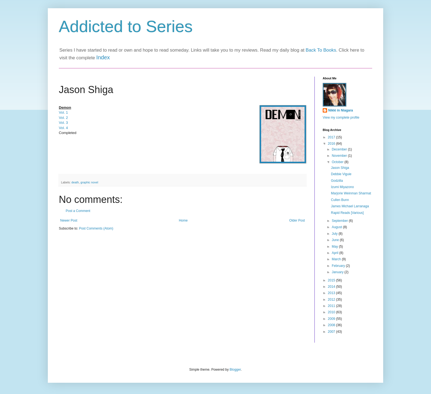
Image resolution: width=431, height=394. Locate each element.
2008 (332, 325)
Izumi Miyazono (342, 187)
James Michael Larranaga (350, 206)
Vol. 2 (63, 118)
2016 (332, 144)
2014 (332, 287)
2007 (332, 332)
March (337, 259)
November (340, 156)
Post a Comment (78, 211)
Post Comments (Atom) (96, 228)
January (338, 272)
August (337, 227)
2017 (332, 137)
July (335, 234)
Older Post (297, 220)
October (338, 162)
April (335, 253)
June (336, 240)
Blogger (235, 369)
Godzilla (337, 181)
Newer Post (68, 220)
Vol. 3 (63, 123)
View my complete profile (341, 117)
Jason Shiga (340, 168)
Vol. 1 (63, 112)
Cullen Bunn (340, 200)
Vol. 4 (63, 128)
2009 (332, 319)
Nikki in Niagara (340, 110)
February (339, 266)
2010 (332, 312)
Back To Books (321, 50)
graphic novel (89, 182)
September (340, 221)
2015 (332, 280)
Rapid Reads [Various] (347, 213)
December (340, 149)
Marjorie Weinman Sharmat (351, 193)
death (75, 182)
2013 (332, 293)
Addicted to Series (126, 26)
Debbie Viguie (341, 174)
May (335, 246)
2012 (332, 299)
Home (183, 220)
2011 (332, 306)
